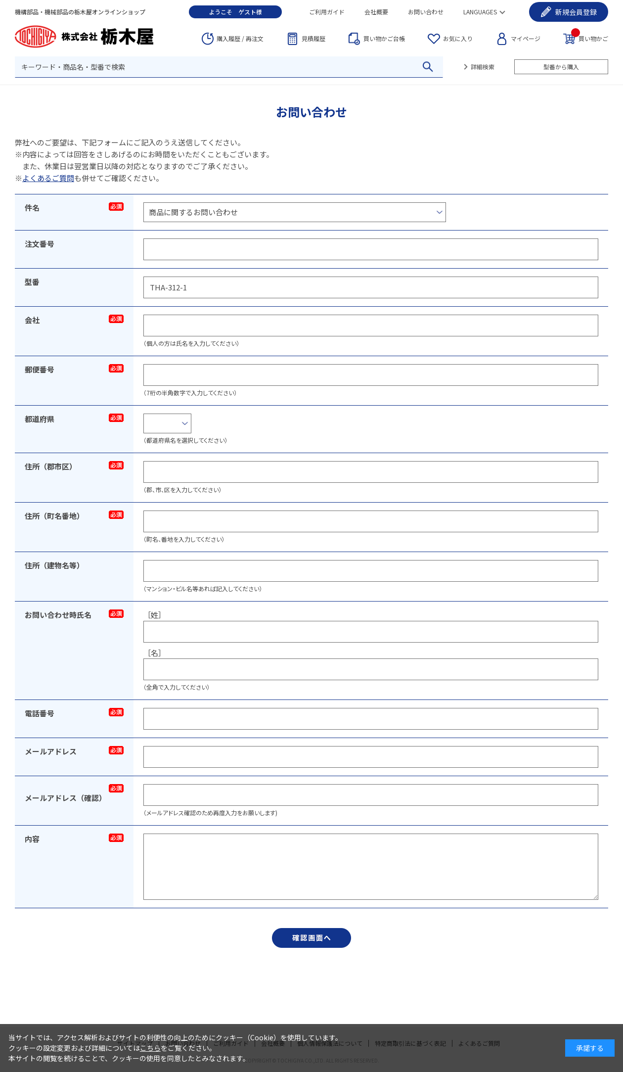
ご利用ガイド (327, 11)
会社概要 (376, 11)
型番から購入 (561, 66)
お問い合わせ (426, 11)
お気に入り (458, 38)
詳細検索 (482, 66)
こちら (150, 1048)
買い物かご (589, 38)
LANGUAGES (480, 11)
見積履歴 (313, 38)
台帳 (384, 38)
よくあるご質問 (48, 178)
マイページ (525, 38)
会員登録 (576, 12)
